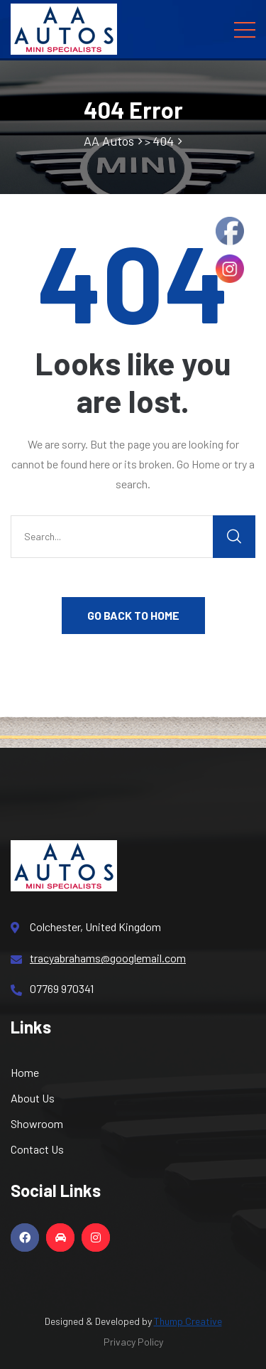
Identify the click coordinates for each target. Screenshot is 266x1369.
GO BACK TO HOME (133, 615)
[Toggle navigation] (244, 29)
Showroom (37, 1123)
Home (25, 1072)
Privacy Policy (133, 1342)
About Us (33, 1098)
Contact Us (37, 1149)
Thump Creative (188, 1321)
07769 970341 (52, 989)
